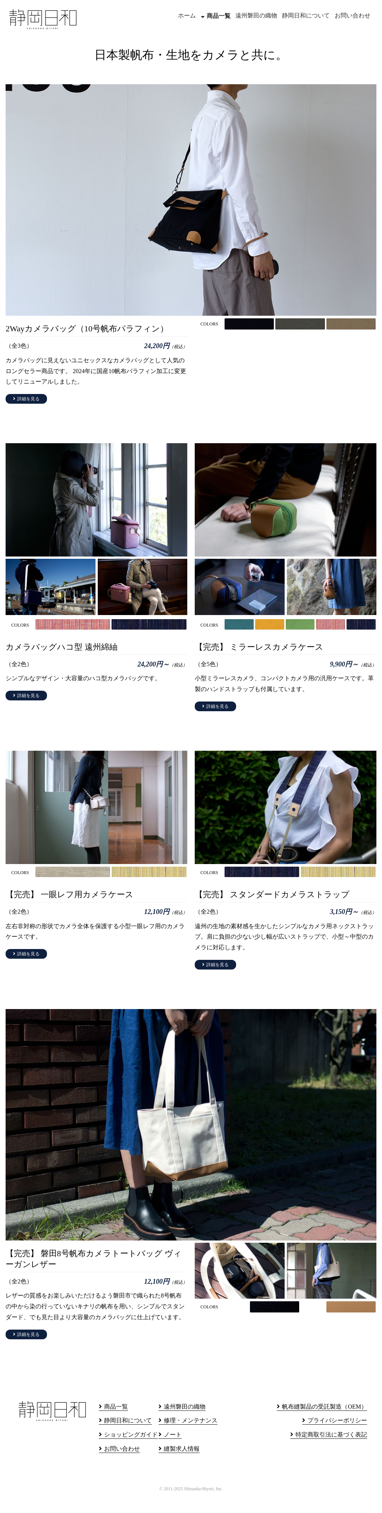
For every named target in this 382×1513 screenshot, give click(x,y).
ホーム (187, 15)
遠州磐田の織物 (256, 15)
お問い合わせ (352, 15)
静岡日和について (306, 15)
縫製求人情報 (182, 1464)
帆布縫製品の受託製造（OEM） (324, 1421)
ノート (173, 1450)
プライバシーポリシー (337, 1435)
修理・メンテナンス (190, 1435)
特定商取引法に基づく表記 (331, 1450)
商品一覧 (219, 16)
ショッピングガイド (131, 1450)
